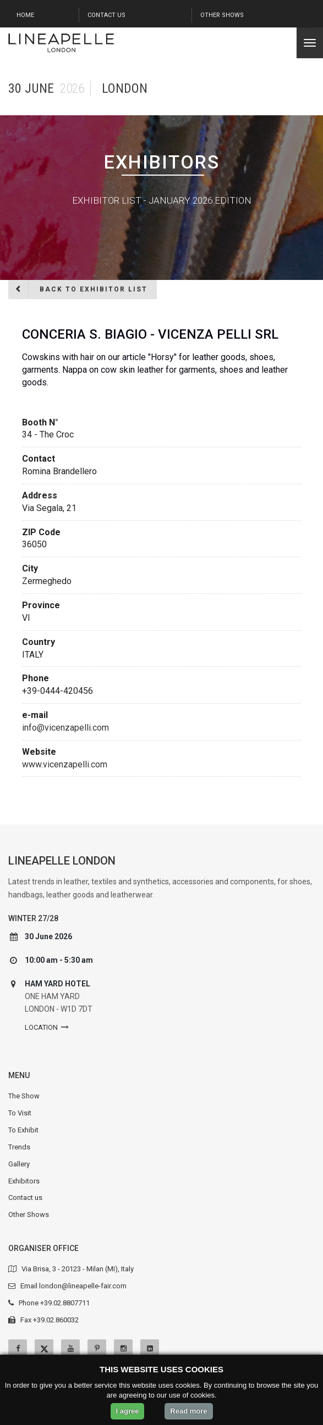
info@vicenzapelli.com (65, 727)
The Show (24, 1096)
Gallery (19, 1164)
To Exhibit (23, 1130)
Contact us (106, 15)
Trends (19, 1147)
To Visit (19, 1113)
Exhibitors (24, 1181)
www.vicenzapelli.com (64, 764)
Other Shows (222, 15)
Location (41, 1027)
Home (25, 15)
